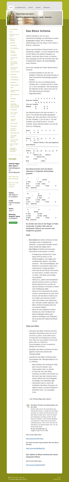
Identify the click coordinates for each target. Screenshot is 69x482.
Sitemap (22, 477)
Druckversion (13, 477)
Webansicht (57, 479)
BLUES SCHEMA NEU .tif (39, 428)
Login (59, 477)
